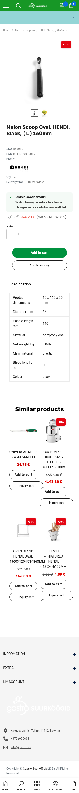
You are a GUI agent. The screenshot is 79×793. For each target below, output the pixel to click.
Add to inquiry (39, 265)
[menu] (6, 5)
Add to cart (39, 253)
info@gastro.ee (21, 747)
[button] (21, 786)
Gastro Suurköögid (35, 768)
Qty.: (9, 225)
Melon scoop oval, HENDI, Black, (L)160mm (41, 30)
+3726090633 (20, 738)
